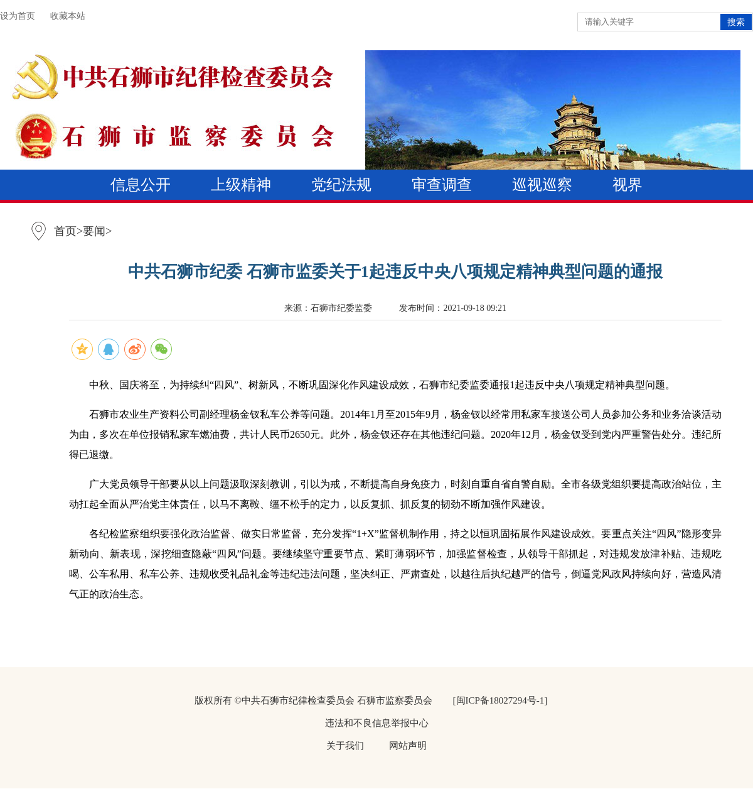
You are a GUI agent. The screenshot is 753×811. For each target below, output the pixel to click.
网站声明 (408, 746)
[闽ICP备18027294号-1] (500, 700)
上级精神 (241, 185)
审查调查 (442, 185)
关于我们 (345, 746)
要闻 (94, 231)
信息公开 (140, 185)
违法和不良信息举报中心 (377, 723)
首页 (65, 231)
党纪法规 (341, 185)
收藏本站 (67, 16)
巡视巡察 (542, 185)
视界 (627, 185)
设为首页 (17, 16)
